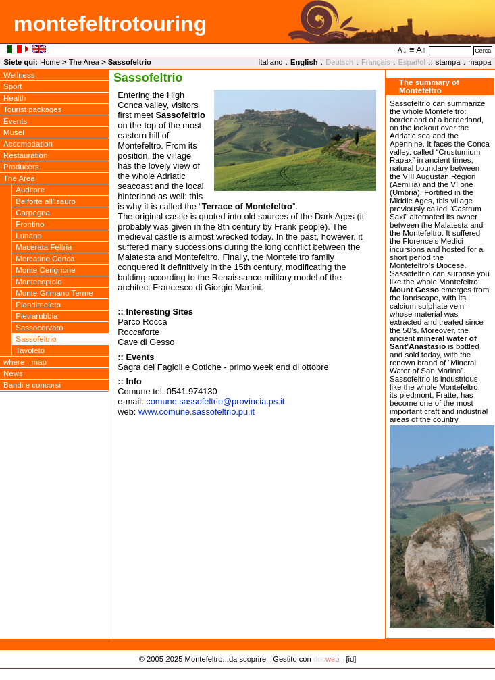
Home (50, 62)
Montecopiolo (39, 282)
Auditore (30, 190)
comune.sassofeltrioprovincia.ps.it (215, 401)
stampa (448, 62)
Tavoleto (30, 350)
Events (15, 121)
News (13, 373)
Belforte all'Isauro (46, 201)
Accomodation (28, 144)
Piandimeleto (38, 304)
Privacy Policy (247, 673)
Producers (20, 167)
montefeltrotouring (110, 23)
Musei (13, 132)
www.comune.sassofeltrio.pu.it (196, 412)
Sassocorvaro (39, 327)
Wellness (19, 75)
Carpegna (33, 213)
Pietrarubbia (36, 316)
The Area (84, 62)
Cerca (483, 50)
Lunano (28, 236)
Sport (12, 86)
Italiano (270, 62)
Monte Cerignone (45, 270)
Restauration (25, 155)
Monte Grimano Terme (54, 293)
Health (14, 98)
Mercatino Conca (45, 259)
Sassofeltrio (36, 339)
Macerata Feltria (44, 247)
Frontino (30, 224)
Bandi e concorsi (32, 385)
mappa (479, 62)
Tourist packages (32, 109)
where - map (25, 362)
